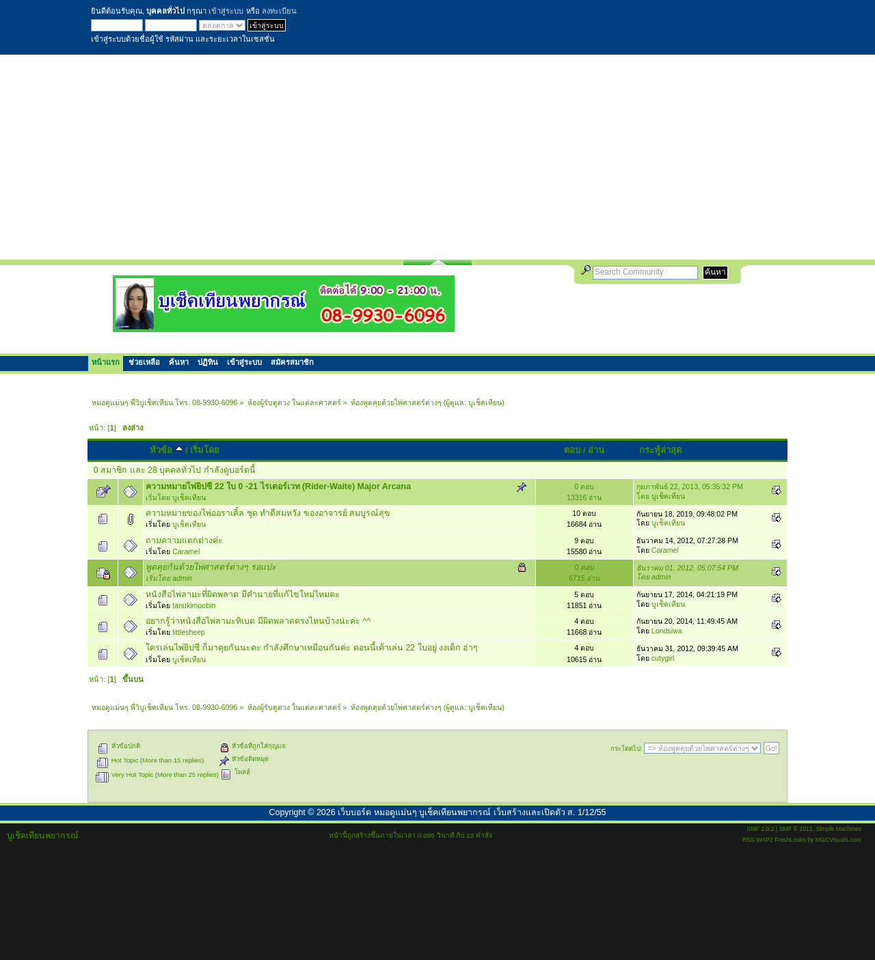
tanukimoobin (193, 605)
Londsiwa (666, 631)
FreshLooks (790, 839)
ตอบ (572, 450)
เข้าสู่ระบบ (225, 11)
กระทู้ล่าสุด (660, 450)
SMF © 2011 (796, 828)
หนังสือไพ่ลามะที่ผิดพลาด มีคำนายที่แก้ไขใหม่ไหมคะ (242, 594)
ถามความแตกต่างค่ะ (184, 540)
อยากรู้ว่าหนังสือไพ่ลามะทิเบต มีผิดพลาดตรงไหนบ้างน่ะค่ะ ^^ (258, 621)
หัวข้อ (166, 450)
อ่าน (596, 450)
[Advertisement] (437, 157)
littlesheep (188, 632)
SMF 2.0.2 (760, 828)
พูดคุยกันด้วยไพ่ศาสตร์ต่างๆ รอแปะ (210, 567)
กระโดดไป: (626, 748)
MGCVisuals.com (838, 839)
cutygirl (663, 658)
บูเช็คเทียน (485, 402)
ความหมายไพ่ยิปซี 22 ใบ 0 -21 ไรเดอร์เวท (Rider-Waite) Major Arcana (278, 486)
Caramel (186, 551)
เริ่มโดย (204, 450)
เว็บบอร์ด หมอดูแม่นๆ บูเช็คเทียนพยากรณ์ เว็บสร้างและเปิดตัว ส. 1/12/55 (472, 812)
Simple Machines (838, 828)
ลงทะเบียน (279, 11)
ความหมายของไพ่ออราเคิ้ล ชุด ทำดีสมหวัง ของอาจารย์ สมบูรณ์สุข (268, 513)
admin (182, 578)
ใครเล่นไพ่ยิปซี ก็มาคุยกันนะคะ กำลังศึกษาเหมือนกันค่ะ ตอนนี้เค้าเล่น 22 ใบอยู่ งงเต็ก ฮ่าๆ (312, 648)
